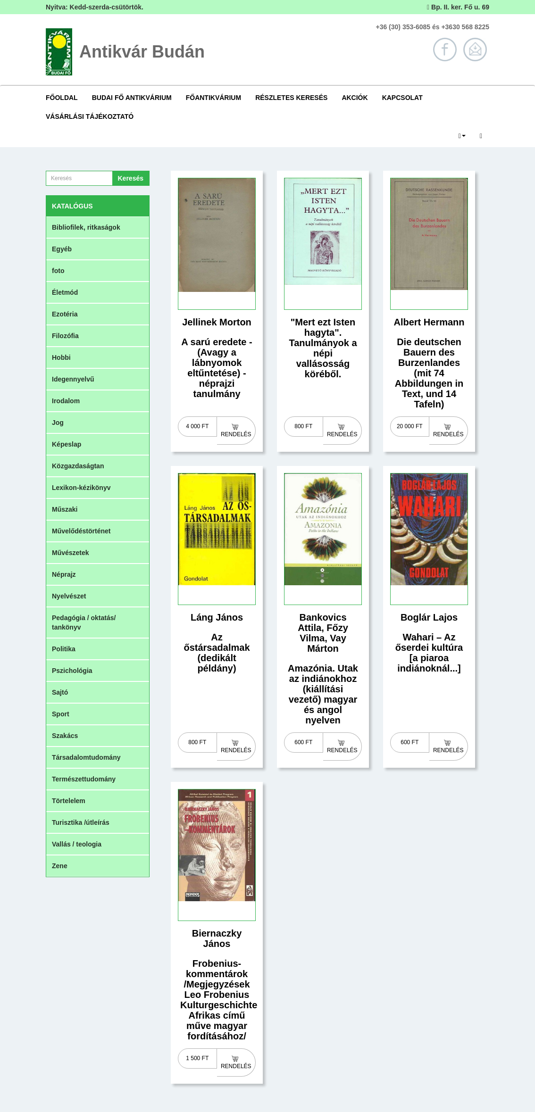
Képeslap (66, 444)
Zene (59, 866)
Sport (60, 714)
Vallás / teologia (76, 844)
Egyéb (62, 249)
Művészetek (70, 552)
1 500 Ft (197, 1058)
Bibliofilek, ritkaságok (86, 227)
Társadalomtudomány (86, 757)
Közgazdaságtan (78, 466)
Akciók (355, 97)
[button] (462, 135)
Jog (58, 422)
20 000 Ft (410, 426)
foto (58, 270)
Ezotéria (64, 314)
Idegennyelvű (73, 379)
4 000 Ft (197, 426)
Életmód (65, 292)
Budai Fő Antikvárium (132, 97)
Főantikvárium (213, 97)
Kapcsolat (402, 97)
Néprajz (64, 574)
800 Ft (303, 426)
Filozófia (65, 336)
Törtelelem (68, 801)
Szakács (65, 735)
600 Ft (303, 742)
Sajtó (60, 692)
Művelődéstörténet (81, 531)
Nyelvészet (69, 596)
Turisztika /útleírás (80, 822)
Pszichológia (72, 670)
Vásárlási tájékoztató (90, 116)
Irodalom (66, 401)
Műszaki (64, 509)
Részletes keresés (291, 97)
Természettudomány (84, 779)
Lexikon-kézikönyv (81, 487)
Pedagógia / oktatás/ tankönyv (84, 622)
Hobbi (61, 357)
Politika (63, 649)
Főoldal (62, 97)
